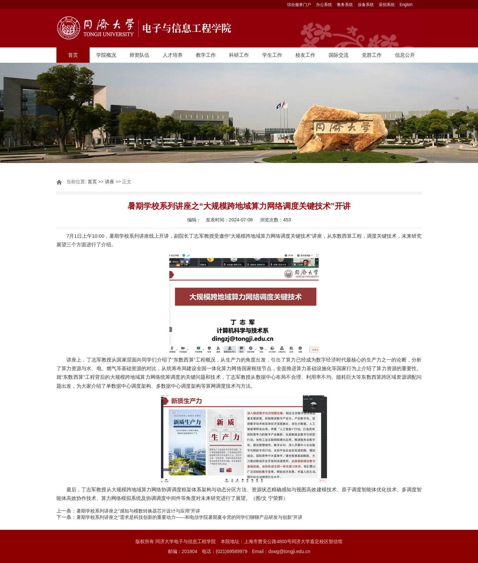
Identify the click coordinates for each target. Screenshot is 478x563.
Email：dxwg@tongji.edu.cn (281, 551)
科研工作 (239, 55)
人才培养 (173, 55)
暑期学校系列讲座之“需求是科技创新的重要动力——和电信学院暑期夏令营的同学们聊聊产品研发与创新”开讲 (189, 517)
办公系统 (324, 4)
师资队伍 (139, 55)
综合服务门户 (299, 4)
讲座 (109, 181)
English (406, 4)
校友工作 (305, 55)
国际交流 (339, 55)
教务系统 (345, 4)
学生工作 (272, 55)
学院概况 (106, 55)
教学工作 (206, 55)
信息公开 (405, 55)
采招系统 (387, 4)
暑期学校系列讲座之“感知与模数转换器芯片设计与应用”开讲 (138, 511)
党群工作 (372, 55)
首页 (73, 55)
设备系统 (366, 4)
